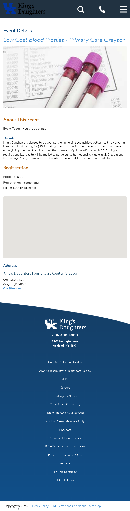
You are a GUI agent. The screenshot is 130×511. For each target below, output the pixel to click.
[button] (123, 9)
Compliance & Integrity (65, 404)
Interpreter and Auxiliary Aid (65, 413)
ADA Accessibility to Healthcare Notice (65, 371)
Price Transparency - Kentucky (65, 446)
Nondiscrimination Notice (65, 362)
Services (65, 463)
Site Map (95, 506)
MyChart (65, 430)
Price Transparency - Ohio (65, 455)
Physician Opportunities (65, 438)
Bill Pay (65, 379)
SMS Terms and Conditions (69, 506)
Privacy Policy (40, 506)
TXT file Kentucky (65, 472)
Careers (65, 387)
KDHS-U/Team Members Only (65, 421)
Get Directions (13, 288)
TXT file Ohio (65, 480)
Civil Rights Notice (65, 396)
